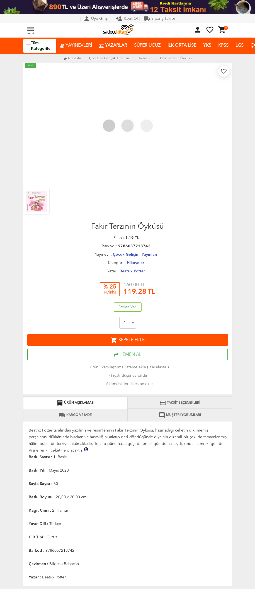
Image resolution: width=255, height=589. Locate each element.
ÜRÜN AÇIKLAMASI (75, 403)
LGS (239, 45)
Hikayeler (135, 263)
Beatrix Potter (132, 271)
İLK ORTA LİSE (181, 45)
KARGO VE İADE (75, 415)
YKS (207, 45)
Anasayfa (72, 58)
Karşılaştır (157, 367)
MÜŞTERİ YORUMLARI (180, 415)
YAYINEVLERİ (76, 46)
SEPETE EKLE (128, 340)
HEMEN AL (127, 354)
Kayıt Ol (127, 19)
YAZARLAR (113, 46)
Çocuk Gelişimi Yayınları (135, 255)
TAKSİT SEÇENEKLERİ (179, 403)
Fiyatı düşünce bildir (127, 376)
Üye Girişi (96, 19)
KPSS (223, 45)
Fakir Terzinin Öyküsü (176, 58)
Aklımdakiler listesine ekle (128, 384)
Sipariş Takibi (159, 19)
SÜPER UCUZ (147, 45)
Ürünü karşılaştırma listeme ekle (116, 367)
